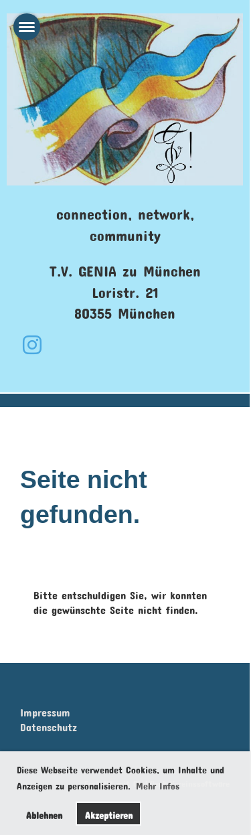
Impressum (45, 710)
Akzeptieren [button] (109, 813)
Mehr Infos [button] (157, 783)
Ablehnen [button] (44, 813)
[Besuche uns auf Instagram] (32, 340)
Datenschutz (48, 724)
